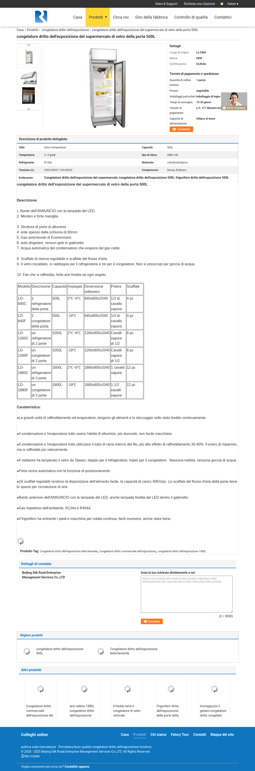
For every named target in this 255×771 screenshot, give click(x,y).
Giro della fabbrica (151, 17)
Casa (77, 17)
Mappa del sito (222, 734)
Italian (233, 4)
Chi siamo (159, 734)
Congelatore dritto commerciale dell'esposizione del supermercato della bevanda (39, 715)
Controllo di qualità (191, 17)
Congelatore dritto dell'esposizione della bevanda (69, 551)
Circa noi (121, 17)
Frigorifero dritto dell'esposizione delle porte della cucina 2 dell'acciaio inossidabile (170, 715)
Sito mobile (30, 756)
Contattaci (183, 129)
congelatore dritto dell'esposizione (65, 30)
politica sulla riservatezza (38, 747)
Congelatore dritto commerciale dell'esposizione (127, 551)
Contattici (223, 17)
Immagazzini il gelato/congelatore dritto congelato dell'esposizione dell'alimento (213, 715)
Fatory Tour (180, 734)
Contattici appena (77, 766)
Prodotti (96, 17)
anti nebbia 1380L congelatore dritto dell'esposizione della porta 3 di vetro (84, 713)
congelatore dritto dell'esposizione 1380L (182, 551)
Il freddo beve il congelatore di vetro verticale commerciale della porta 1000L (126, 715)
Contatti (199, 734)
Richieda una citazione (199, 4)
